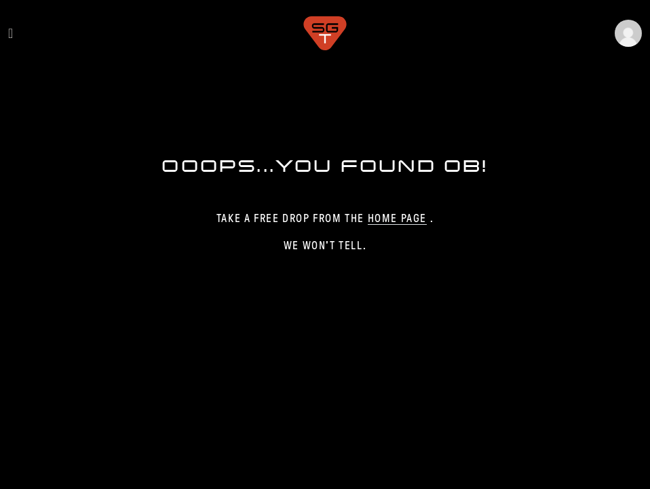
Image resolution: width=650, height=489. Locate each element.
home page (397, 218)
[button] (628, 33)
